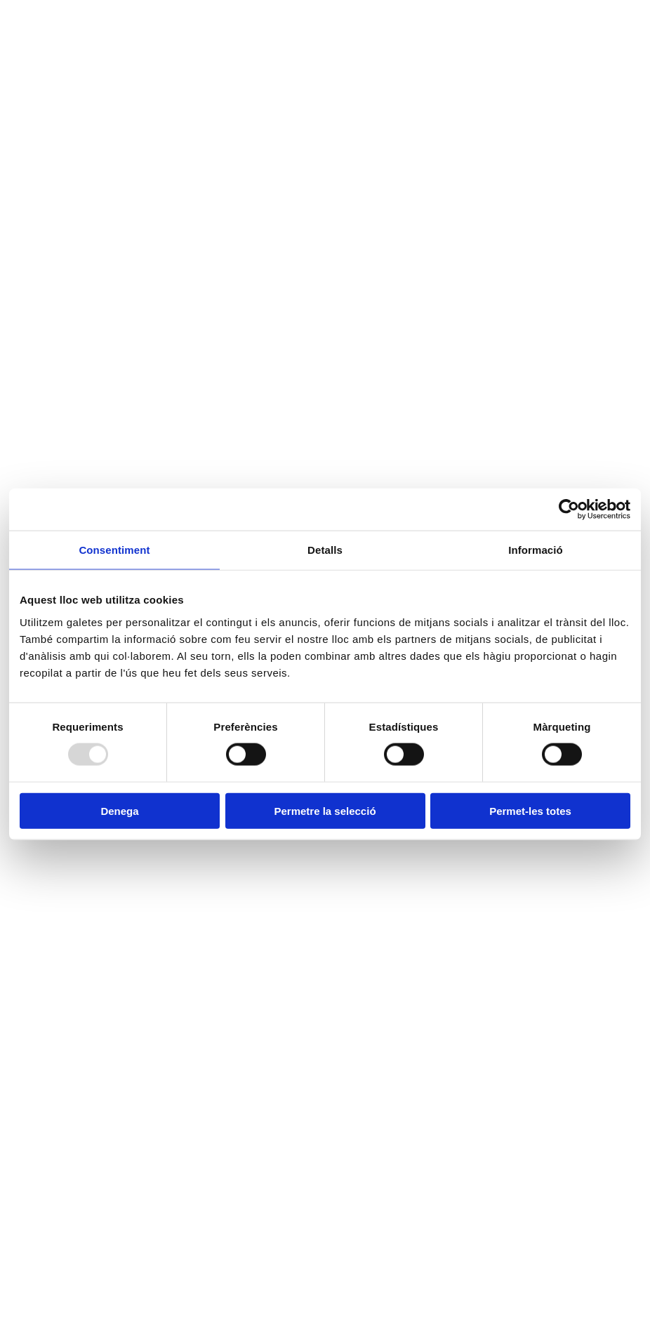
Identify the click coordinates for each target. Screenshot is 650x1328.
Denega (119, 810)
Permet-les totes (530, 810)
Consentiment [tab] (114, 550)
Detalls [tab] (325, 550)
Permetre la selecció (325, 810)
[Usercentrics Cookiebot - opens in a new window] (569, 509)
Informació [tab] (535, 550)
